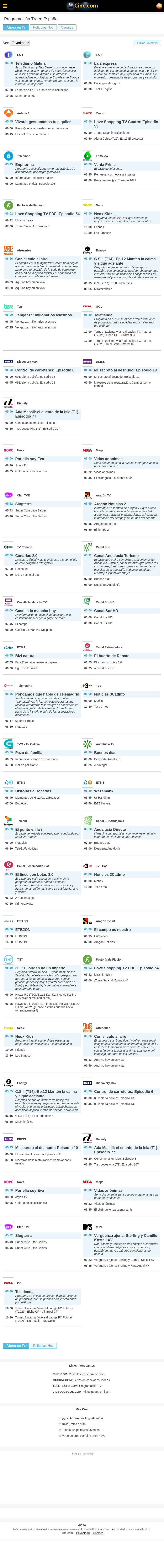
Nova (20, 450)
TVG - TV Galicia (28, 744)
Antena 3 (23, 113)
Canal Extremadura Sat (33, 866)
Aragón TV (103, 495)
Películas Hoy (43, 27)
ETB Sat (22, 921)
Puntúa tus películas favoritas (79, 1430)
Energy (101, 250)
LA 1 (20, 55)
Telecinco (23, 156)
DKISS (100, 361)
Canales (67, 27)
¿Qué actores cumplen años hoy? (82, 1435)
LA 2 (99, 55)
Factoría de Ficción (30, 205)
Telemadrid (24, 685)
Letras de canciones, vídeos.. (82, 1380)
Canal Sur (103, 547)
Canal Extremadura (109, 647)
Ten (19, 306)
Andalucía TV (105, 744)
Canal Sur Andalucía (110, 821)
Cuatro (100, 113)
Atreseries (24, 250)
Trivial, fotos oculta (72, 1424)
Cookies (98, 1533)
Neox (99, 205)
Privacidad (83, 1533)
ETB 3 (100, 782)
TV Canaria (24, 547)
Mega (100, 450)
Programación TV (77, 1386)
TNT (20, 959)
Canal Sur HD (105, 602)
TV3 (98, 685)
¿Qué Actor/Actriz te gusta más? (81, 1418)
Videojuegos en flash (81, 1391)
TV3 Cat (101, 866)
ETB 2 (21, 782)
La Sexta (102, 156)
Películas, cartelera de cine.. (79, 1374)
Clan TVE (23, 495)
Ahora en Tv (16, 27)
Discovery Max (27, 361)
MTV (99, 1227)
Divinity (22, 403)
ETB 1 (21, 647)
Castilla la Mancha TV (32, 602)
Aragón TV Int (105, 921)
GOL (99, 306)
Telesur (22, 821)
